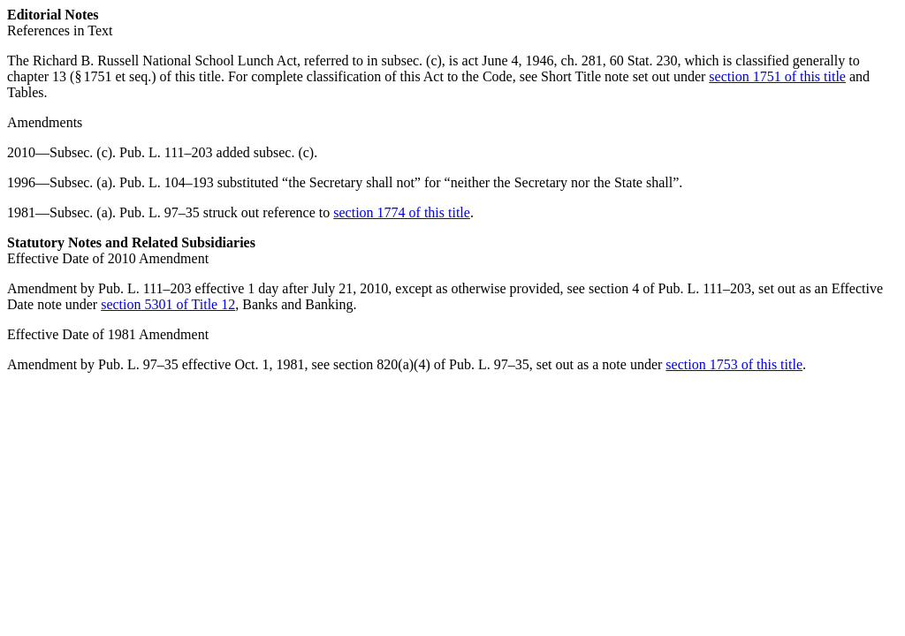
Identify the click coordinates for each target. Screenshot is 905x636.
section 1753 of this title (733, 364)
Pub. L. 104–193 (166, 182)
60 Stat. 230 (644, 60)
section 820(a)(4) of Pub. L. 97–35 (431, 364)
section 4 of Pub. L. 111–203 (670, 288)
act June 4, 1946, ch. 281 (532, 60)
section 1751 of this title (777, 76)
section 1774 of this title (401, 212)
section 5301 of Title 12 (168, 304)
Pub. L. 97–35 (159, 212)
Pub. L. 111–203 (165, 152)
